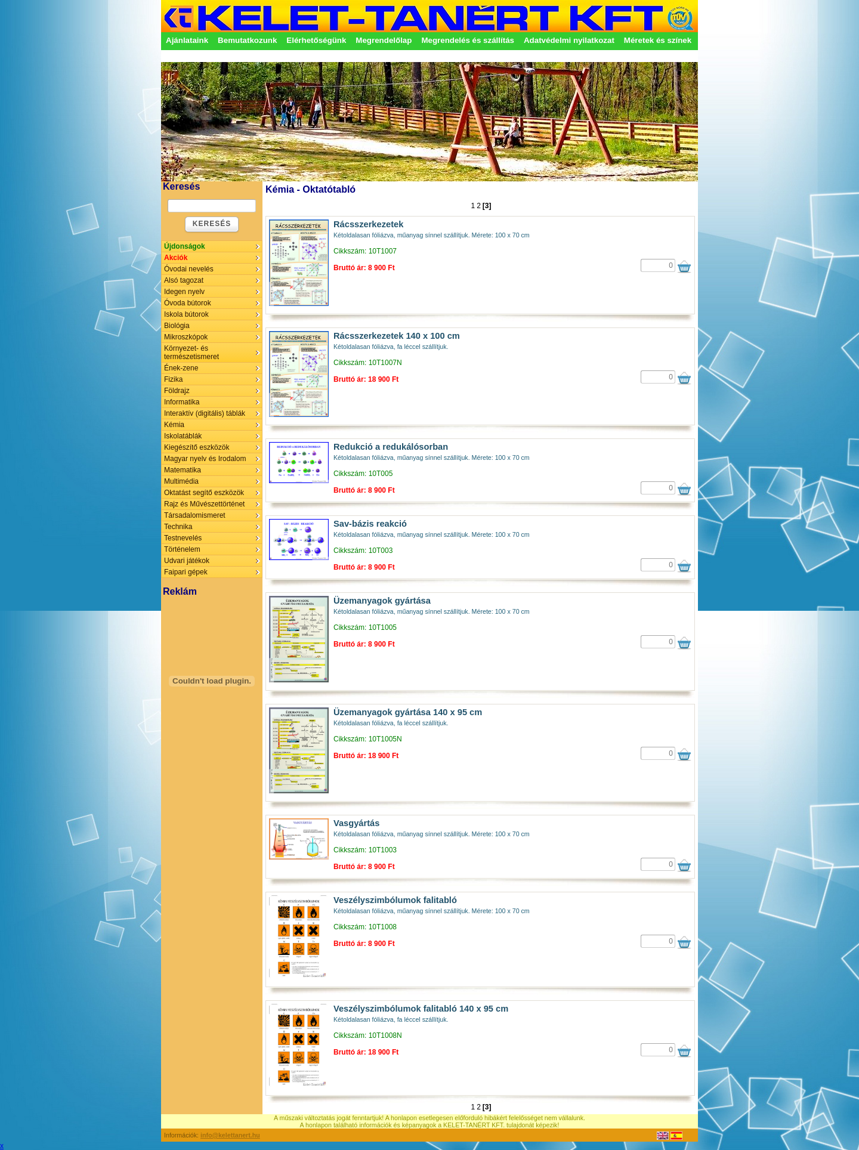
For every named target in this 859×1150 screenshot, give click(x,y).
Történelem (182, 549)
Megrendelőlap (384, 40)
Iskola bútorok (186, 314)
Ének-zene (181, 368)
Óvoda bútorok (187, 303)
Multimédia (181, 481)
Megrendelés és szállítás (467, 40)
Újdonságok (184, 246)
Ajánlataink (187, 40)
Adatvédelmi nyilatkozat (569, 40)
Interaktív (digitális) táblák (204, 413)
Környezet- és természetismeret (191, 352)
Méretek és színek (657, 40)
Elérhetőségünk (316, 40)
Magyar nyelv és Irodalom (205, 459)
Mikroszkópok (186, 337)
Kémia (174, 425)
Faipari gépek (186, 572)
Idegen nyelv (184, 292)
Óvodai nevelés (189, 269)
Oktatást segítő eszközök (204, 493)
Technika (178, 527)
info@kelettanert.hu (230, 1135)
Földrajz (177, 391)
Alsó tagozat (183, 280)
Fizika (173, 379)
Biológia (177, 325)
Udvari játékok (186, 561)
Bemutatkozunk (247, 40)
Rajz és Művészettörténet (204, 504)
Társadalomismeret (194, 515)
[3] (487, 206)
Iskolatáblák (183, 436)
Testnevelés (183, 538)
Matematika (182, 470)
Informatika (181, 402)
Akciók (175, 258)
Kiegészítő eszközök (196, 447)
